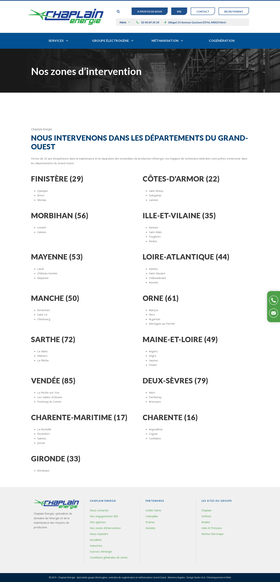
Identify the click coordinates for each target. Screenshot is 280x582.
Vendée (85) (53, 380)
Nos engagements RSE (104, 516)
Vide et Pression (211, 528)
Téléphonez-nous (273, 300)
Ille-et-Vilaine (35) (179, 215)
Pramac (150, 522)
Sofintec (206, 516)
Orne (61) (161, 298)
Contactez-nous (273, 313)
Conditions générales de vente (109, 557)
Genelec (151, 528)
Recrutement (233, 11)
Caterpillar (152, 516)
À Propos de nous (149, 11)
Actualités (96, 539)
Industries (96, 545)
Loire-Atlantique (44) (186, 256)
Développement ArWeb (219, 577)
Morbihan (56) (59, 215)
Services (56, 40)
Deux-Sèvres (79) (175, 380)
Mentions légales (176, 577)
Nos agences (98, 522)
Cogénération (221, 40)
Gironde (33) (56, 458)
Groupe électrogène (110, 40)
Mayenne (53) (57, 256)
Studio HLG (199, 577)
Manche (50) (55, 298)
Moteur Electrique (212, 534)
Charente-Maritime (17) (79, 417)
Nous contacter (99, 510)
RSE (179, 11)
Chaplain (206, 510)
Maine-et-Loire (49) (180, 339)
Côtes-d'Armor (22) (181, 178)
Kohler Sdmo (153, 510)
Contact (202, 11)
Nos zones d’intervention (105, 528)
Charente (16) (170, 417)
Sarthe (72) (53, 339)
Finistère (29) (57, 178)
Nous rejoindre (99, 534)
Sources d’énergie (101, 551)
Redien (205, 522)
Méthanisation (165, 40)
